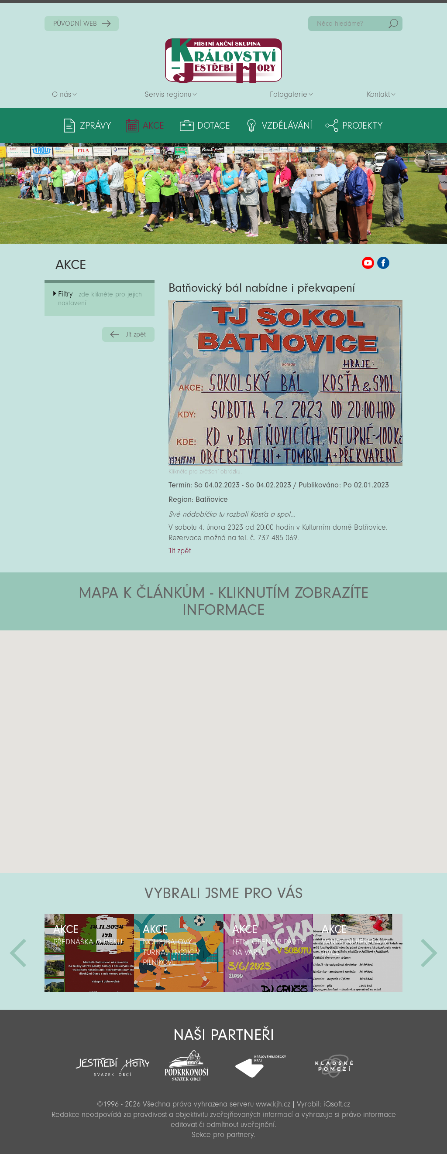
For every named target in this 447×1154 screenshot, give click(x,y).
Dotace (213, 125)
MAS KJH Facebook (383, 263)
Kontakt (378, 94)
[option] (89, 953)
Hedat (393, 23)
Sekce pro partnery (223, 1134)
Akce (153, 125)
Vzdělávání (287, 125)
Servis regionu (168, 94)
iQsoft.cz (336, 1104)
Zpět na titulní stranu (223, 61)
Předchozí (18, 953)
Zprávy (95, 125)
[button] (247, 682)
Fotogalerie (288, 94)
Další (429, 953)
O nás (61, 94)
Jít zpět (136, 334)
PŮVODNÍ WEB (75, 23)
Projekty (362, 125)
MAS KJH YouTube (368, 263)
